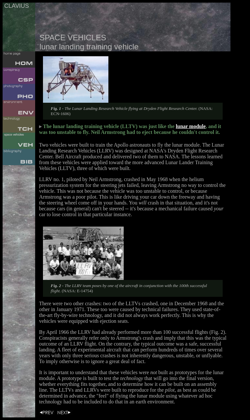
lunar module (191, 126)
